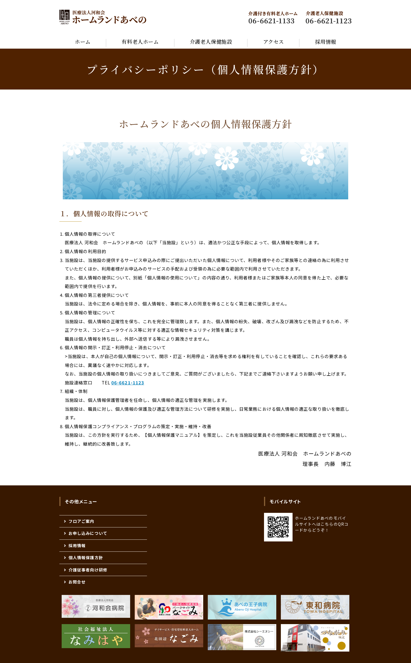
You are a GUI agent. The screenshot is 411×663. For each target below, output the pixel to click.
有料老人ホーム (140, 41)
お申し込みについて (87, 533)
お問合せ (77, 582)
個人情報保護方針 (85, 557)
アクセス (273, 41)
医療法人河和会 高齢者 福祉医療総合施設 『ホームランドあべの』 (102, 17)
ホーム (83, 41)
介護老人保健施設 (211, 41)
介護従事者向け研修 (87, 570)
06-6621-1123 (127, 382)
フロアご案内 (81, 521)
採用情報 (325, 41)
